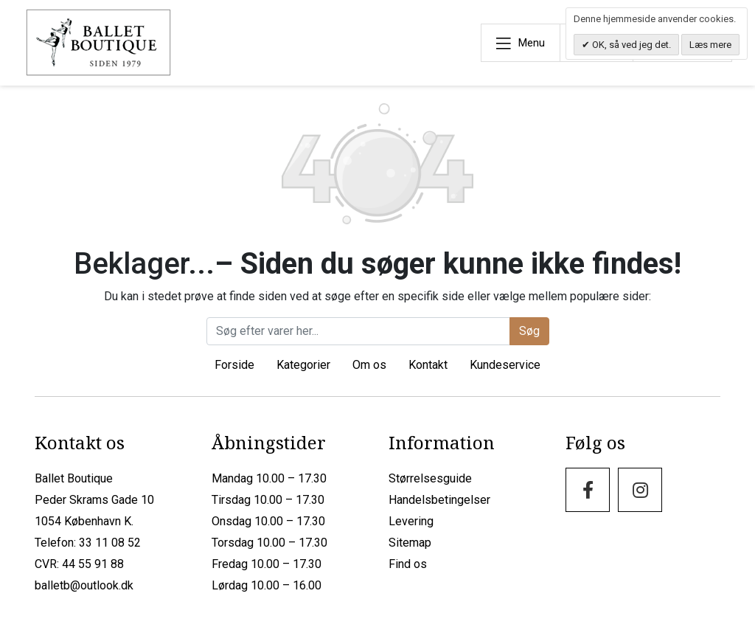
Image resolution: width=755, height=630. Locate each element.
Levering (411, 521)
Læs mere (710, 44)
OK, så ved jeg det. (630, 44)
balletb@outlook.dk (84, 585)
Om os (369, 365)
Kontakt (428, 365)
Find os (408, 564)
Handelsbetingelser (439, 500)
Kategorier (303, 365)
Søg (529, 331)
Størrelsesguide (430, 478)
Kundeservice (505, 365)
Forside (234, 365)
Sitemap (410, 543)
